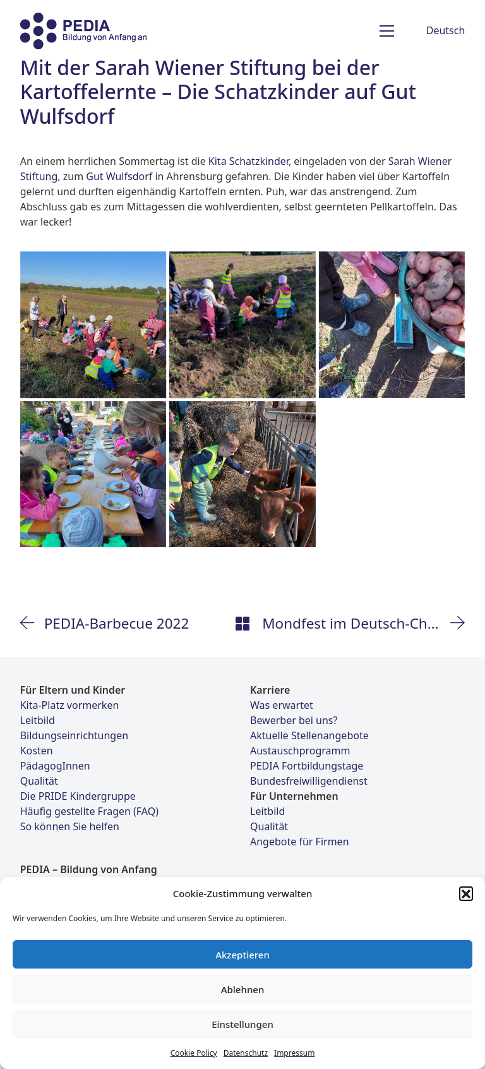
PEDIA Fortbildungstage (306, 766)
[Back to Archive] (242, 624)
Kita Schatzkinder (248, 161)
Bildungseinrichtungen (74, 735)
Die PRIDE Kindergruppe (78, 796)
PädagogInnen (55, 766)
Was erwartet (281, 705)
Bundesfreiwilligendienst (309, 781)
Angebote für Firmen (299, 842)
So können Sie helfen (69, 826)
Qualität (39, 781)
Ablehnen (243, 989)
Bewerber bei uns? (293, 720)
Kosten (36, 751)
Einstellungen (242, 1024)
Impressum (294, 1053)
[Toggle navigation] (386, 31)
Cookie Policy (194, 1053)
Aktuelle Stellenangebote (309, 735)
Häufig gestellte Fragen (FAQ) (89, 811)
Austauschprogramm (300, 751)
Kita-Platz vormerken (69, 705)
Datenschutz (246, 1053)
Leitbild (37, 720)
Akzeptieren (242, 954)
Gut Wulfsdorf (119, 176)
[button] (466, 893)
